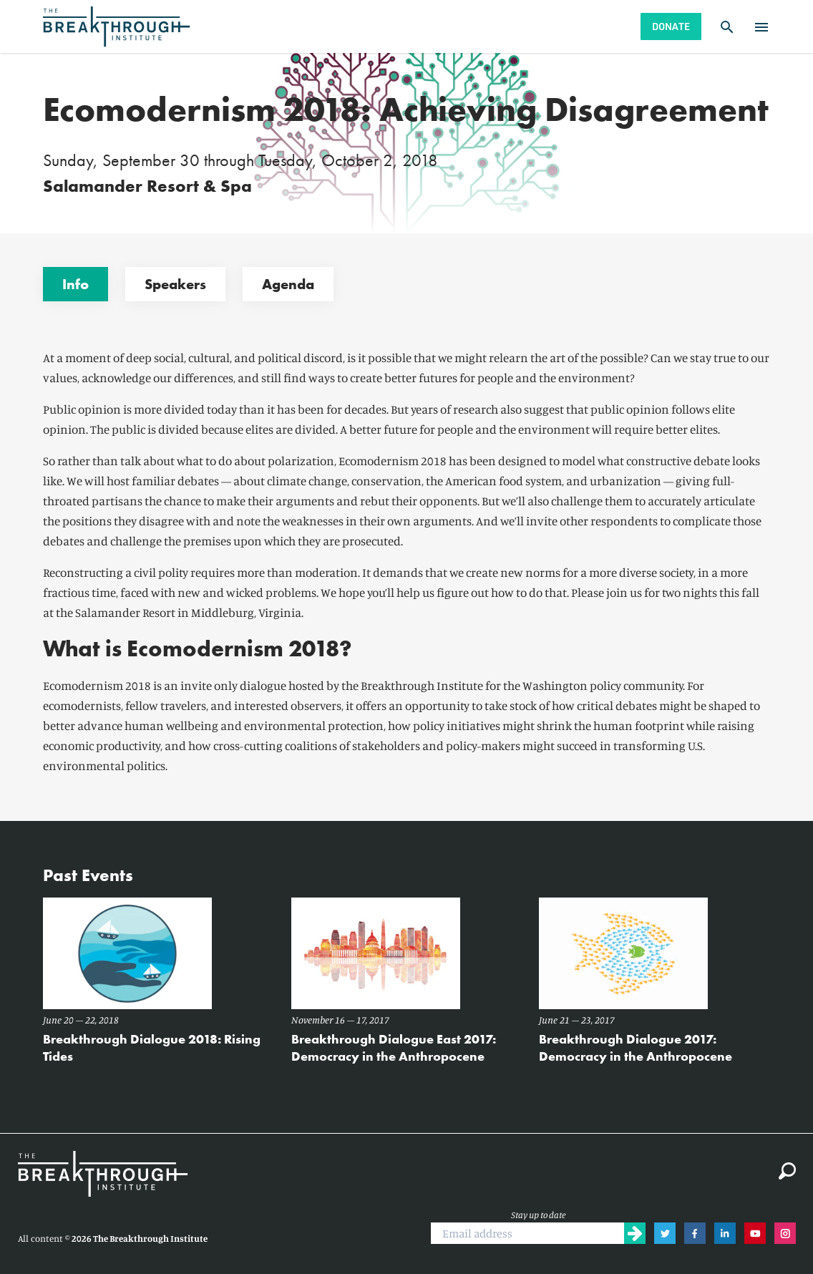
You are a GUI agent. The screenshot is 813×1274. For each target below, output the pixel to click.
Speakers (175, 284)
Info (75, 284)
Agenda (288, 284)
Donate (671, 26)
